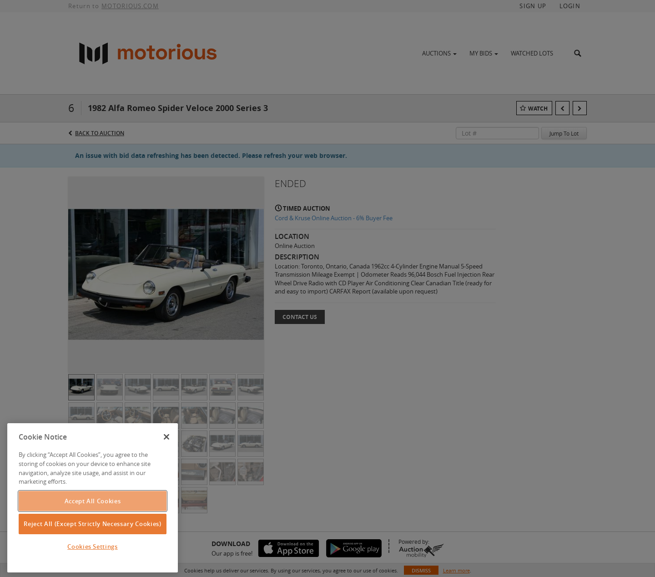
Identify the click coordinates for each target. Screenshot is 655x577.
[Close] (166, 437)
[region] (92, 497)
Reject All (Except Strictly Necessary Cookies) (92, 524)
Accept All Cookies (93, 501)
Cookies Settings (92, 546)
